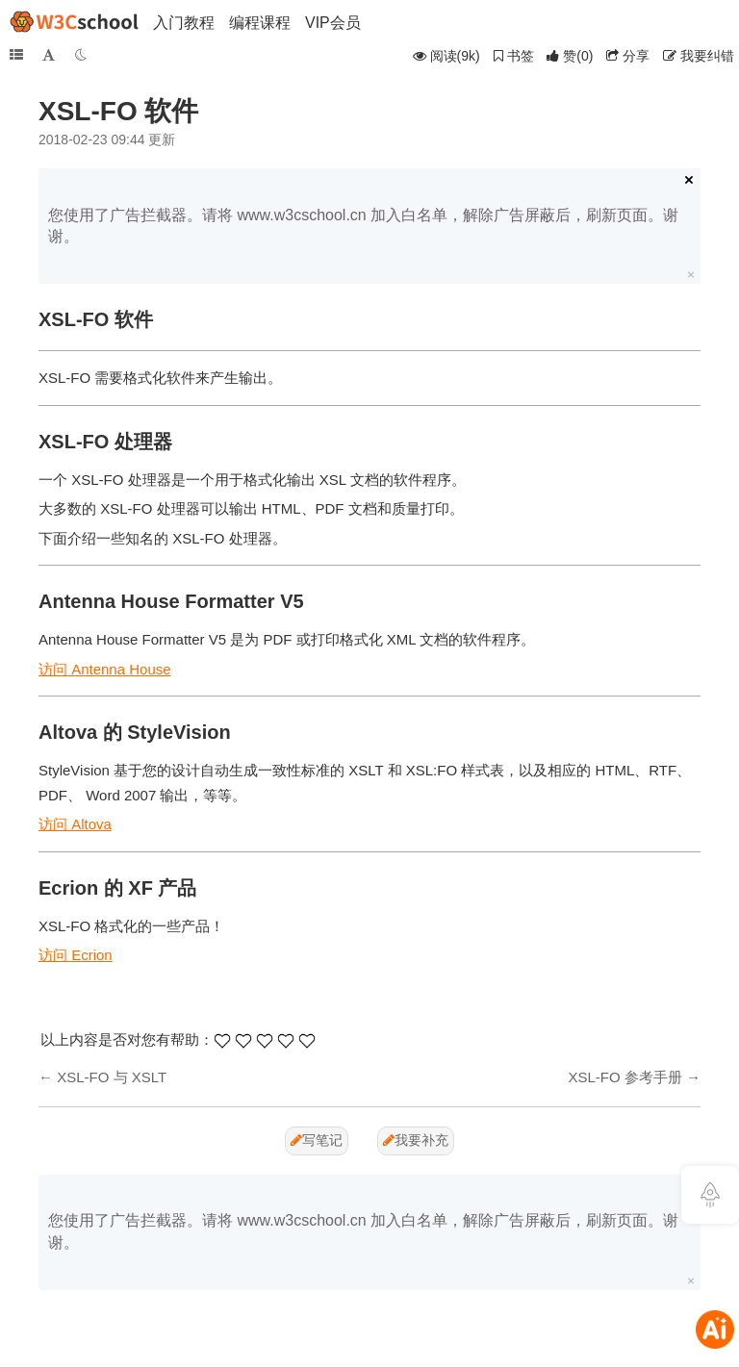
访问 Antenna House (104, 669)
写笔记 (317, 1140)
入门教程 (184, 22)
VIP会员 (333, 22)
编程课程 (260, 22)
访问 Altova (75, 824)
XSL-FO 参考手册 (624, 1077)
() (570, 55)
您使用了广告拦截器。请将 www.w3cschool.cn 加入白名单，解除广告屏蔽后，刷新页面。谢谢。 (363, 225)
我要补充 (415, 1140)
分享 (628, 55)
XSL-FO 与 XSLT (111, 1077)
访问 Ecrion (75, 955)
